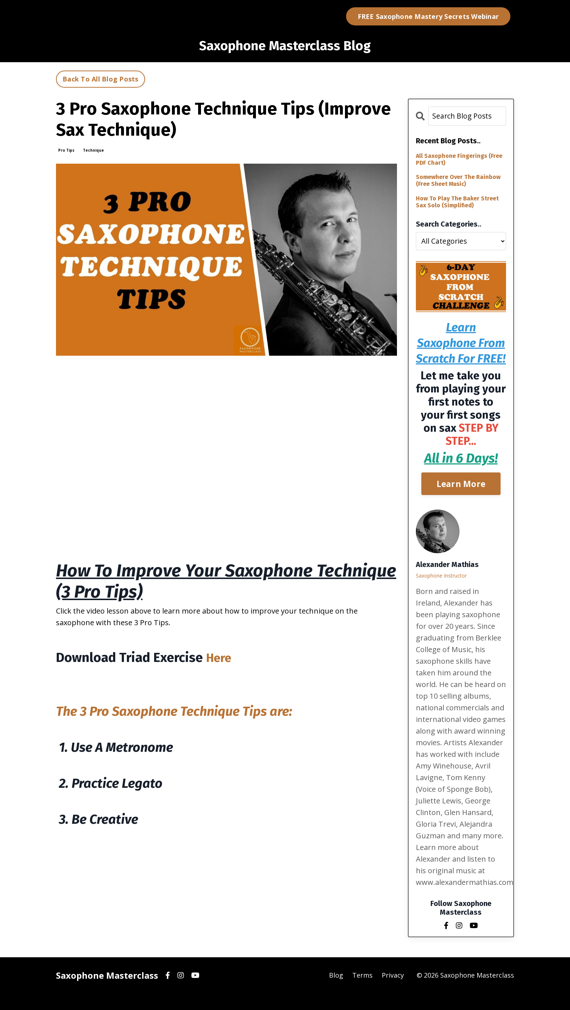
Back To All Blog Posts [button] (101, 79)
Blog (269, 16)
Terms (362, 991)
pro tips (66, 150)
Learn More (460, 500)
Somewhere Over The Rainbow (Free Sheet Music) (458, 181)
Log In (329, 16)
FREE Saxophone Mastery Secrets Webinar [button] (428, 16)
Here (220, 658)
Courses (296, 16)
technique (93, 150)
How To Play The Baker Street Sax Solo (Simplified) (457, 202)
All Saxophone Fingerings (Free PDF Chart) (459, 160)
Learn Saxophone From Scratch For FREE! (461, 351)
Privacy (393, 991)
